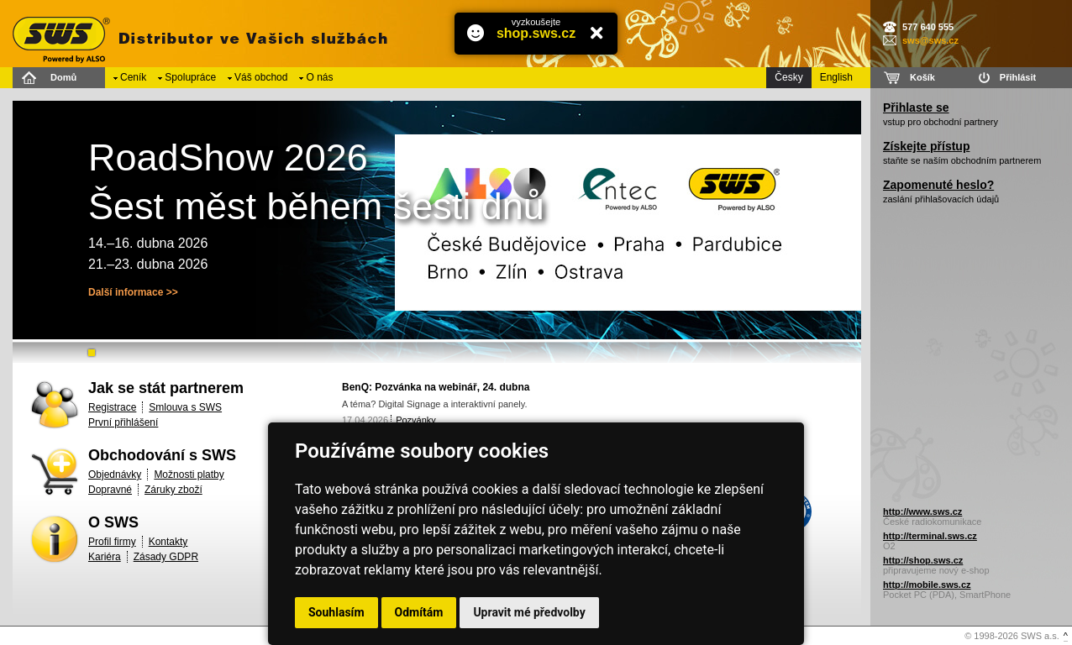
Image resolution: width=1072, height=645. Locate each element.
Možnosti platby (188, 474)
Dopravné (110, 490)
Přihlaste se (916, 107)
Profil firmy (112, 542)
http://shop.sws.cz (923, 560)
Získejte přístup (926, 146)
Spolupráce (190, 77)
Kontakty (168, 542)
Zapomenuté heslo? (938, 184)
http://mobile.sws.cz (927, 584)
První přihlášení (123, 422)
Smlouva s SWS (185, 407)
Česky (788, 77)
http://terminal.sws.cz (930, 536)
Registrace (112, 407)
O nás (319, 77)
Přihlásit (1018, 77)
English (836, 77)
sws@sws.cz (930, 40)
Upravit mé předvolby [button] (529, 612)
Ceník (133, 77)
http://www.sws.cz (922, 511)
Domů (63, 77)
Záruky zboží (173, 490)
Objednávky (114, 474)
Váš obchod (260, 77)
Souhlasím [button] (336, 612)
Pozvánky (416, 420)
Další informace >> (133, 292)
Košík (922, 77)
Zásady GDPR (166, 557)
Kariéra (104, 557)
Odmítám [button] (419, 612)
